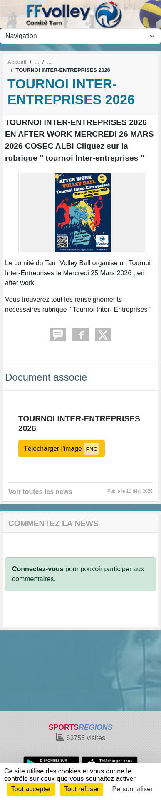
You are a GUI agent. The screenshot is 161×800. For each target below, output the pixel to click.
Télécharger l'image (61, 449)
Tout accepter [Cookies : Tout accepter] (31, 789)
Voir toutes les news (40, 491)
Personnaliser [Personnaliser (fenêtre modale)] (132, 789)
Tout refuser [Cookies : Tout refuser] (81, 789)
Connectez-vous (38, 568)
